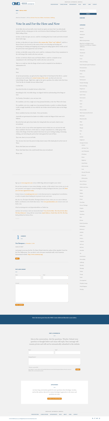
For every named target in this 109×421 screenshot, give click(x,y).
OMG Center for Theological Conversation (24, 3)
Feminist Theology (84, 83)
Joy (80, 134)
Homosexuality (83, 119)
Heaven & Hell (83, 110)
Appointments (72, 4)
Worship (82, 289)
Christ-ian (82, 49)
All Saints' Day (33, 17)
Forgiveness (82, 89)
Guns (81, 107)
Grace (81, 101)
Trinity (81, 271)
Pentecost (84, 175)
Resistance (82, 229)
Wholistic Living (83, 283)
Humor (81, 125)
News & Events (83, 184)
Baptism (81, 37)
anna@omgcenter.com (31, 194)
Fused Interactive (33, 418)
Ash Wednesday (85, 151)
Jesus (38, 17)
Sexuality (82, 250)
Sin (80, 253)
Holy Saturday (85, 166)
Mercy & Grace (83, 181)
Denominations (83, 67)
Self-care (82, 244)
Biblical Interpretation (85, 40)
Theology (82, 268)
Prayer (81, 199)
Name (16, 274)
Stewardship (82, 259)
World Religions (83, 286)
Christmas (84, 154)
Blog (79, 4)
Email (44, 274)
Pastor (81, 190)
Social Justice (47, 17)
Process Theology (83, 205)
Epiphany (84, 160)
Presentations (54, 4)
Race (81, 217)
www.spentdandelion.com (50, 202)
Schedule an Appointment (54, 398)
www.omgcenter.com (26, 183)
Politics (42, 17)
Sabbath (81, 232)
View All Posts (23, 10)
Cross (81, 58)
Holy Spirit (82, 116)
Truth (81, 277)
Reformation (84, 178)
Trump (81, 274)
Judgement (82, 140)
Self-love (82, 247)
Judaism (81, 137)
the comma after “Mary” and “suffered (50, 42)
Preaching (82, 202)
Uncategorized (83, 280)
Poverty (81, 196)
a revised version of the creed (40, 78)
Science (81, 238)
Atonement (82, 34)
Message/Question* (32, 357)
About (84, 4)
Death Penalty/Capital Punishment (87, 64)
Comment (17, 283)
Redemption (82, 226)
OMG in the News (84, 187)
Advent (83, 145)
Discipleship (82, 70)
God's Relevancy (83, 92)
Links (89, 4)
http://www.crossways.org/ (35, 254)
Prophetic (82, 211)
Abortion (82, 28)
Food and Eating (83, 86)
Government (82, 98)
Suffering (52, 17)
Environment (83, 80)
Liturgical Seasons (84, 143)
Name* (29, 349)
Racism (81, 220)
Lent (83, 169)
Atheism (81, 31)
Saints (81, 235)
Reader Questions (84, 223)
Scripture (82, 241)
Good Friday (84, 163)
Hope (81, 122)
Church (81, 55)
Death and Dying (83, 61)
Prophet (81, 208)
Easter (83, 157)
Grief (81, 104)
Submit (78, 369)
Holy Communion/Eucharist (86, 113)
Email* (56, 349)
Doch (81, 73)
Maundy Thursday (86, 172)
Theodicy (82, 265)
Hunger (81, 128)
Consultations (63, 4)
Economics (82, 77)
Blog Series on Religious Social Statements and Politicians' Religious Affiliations (88, 45)
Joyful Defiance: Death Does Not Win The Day (54, 213)
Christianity (82, 52)
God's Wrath (82, 95)
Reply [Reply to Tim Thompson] (17, 258)
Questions (82, 214)
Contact (95, 4)
